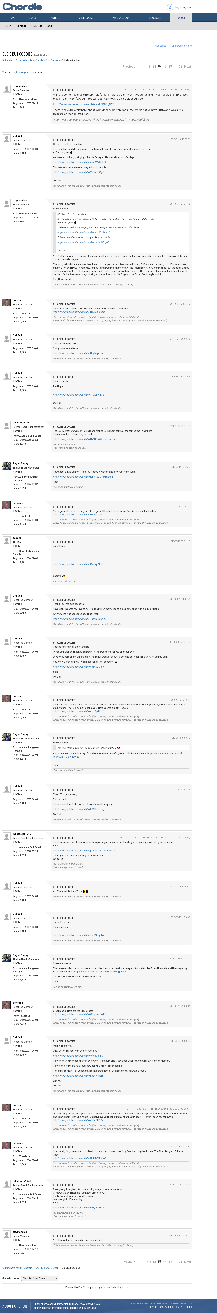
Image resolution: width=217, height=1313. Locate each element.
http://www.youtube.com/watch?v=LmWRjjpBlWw (100, 971)
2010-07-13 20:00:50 (180, 958)
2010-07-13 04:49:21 (180, 886)
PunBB (82, 1287)
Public (85, 18)
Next (187, 66)
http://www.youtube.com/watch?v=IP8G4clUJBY (78, 514)
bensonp (18, 300)
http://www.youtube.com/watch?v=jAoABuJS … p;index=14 (84, 850)
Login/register (183, 7)
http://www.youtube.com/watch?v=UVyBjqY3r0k (78, 353)
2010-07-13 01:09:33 (130, 837)
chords (188, 1307)
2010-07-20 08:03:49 (179, 1040)
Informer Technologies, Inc (115, 1287)
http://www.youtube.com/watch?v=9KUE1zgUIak (78, 935)
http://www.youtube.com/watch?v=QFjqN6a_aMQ (79, 1014)
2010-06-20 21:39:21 (180, 599)
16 (165, 66)
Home (12, 18)
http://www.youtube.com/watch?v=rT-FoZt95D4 (78, 1120)
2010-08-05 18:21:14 (180, 1146)
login (15, 72)
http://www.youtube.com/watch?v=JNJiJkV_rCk (78, 394)
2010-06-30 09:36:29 (179, 641)
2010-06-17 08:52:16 (180, 376)
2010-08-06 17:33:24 (180, 1235)
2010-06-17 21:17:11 (181, 506)
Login (50, 26)
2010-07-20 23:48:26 (137, 1108)
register (25, 72)
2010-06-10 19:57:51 (180, 139)
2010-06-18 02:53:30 (179, 541)
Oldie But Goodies (17, 54)
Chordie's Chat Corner (46, 60)
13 (149, 66)
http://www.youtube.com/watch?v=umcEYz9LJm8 (79, 162)
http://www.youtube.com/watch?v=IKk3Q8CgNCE (83, 104)
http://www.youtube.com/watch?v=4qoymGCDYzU (79, 619)
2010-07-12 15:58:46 (180, 737)
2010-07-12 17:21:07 (180, 789)
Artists (55, 18)
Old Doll (17, 135)
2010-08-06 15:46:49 (180, 1184)
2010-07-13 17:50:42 (180, 917)
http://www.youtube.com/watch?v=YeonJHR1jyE (78, 172)
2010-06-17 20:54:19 (180, 466)
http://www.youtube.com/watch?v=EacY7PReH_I (79, 1075)
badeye (17, 537)
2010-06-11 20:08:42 (180, 338)
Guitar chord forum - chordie (17, 60)
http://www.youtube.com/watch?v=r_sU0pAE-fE (78, 711)
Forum (181, 18)
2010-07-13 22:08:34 (180, 1006)
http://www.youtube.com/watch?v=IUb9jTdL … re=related (83, 476)
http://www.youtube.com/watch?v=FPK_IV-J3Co (78, 1207)
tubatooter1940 (22, 422)
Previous (129, 66)
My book (121, 18)
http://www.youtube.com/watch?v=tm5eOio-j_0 (78, 1055)
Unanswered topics (182, 45)
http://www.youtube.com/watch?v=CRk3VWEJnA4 (79, 1158)
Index (8, 26)
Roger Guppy (20, 463)
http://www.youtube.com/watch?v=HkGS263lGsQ (79, 312)
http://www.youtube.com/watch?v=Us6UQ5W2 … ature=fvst (84, 439)
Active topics (159, 45)
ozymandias (20, 86)
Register (36, 26)
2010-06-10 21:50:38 (180, 203)
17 (170, 66)
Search (21, 26)
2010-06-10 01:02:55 (134, 89)
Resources (154, 18)
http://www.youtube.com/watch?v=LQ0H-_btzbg (78, 809)
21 (180, 66)
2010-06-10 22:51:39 (180, 303)
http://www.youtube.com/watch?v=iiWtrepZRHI (78, 564)
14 (154, 66)
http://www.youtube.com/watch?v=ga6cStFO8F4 (78, 666)
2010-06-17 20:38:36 (180, 426)
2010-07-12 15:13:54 (180, 699)
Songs (33, 18)
